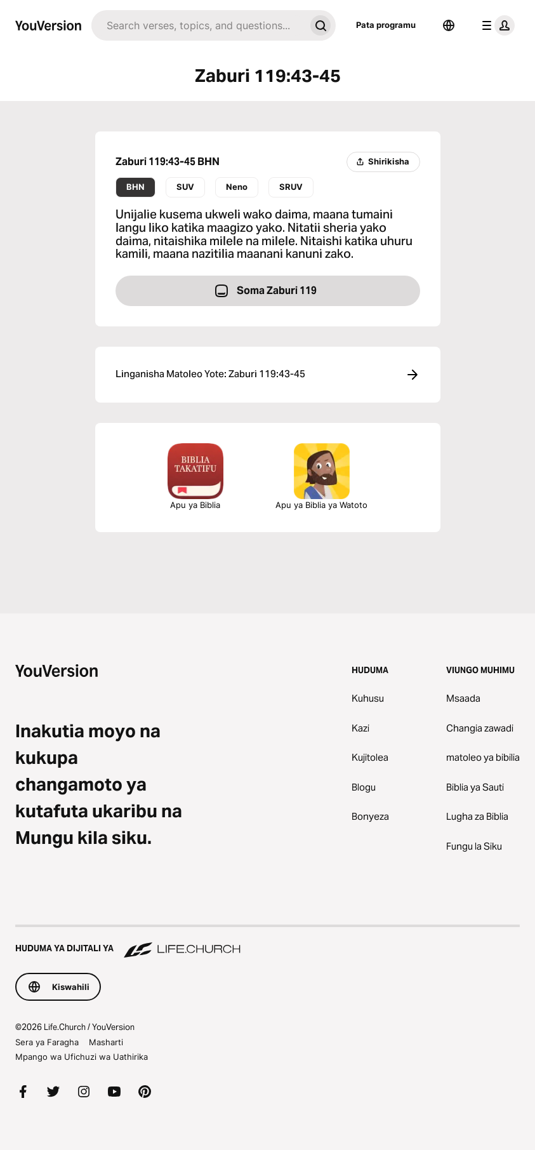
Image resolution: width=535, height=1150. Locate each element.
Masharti (106, 1042)
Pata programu (386, 25)
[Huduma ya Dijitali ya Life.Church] (267, 942)
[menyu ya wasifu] (496, 25)
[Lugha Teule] (448, 25)
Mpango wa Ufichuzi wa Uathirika (81, 1057)
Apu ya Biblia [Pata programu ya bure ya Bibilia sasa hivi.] (195, 476)
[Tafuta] (198, 25)
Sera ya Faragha (47, 1042)
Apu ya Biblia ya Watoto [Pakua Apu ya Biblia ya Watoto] (321, 476)
